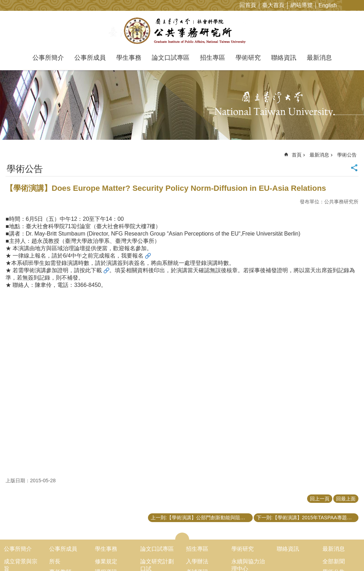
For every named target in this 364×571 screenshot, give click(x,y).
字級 (348, 5)
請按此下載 (88, 270)
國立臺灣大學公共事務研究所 (182, 30)
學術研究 (248, 57)
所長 (54, 561)
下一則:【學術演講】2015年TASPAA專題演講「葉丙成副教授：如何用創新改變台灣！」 (307, 517)
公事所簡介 (48, 57)
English (328, 5)
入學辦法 (197, 561)
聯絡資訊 (283, 57)
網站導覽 (301, 5)
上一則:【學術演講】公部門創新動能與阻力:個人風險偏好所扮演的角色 (202, 517)
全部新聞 (333, 561)
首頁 (297, 155)
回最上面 (346, 498)
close (182, 536)
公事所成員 (90, 57)
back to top (347, 554)
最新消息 (319, 57)
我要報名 (132, 256)
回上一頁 (319, 498)
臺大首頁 (273, 5)
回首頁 (247, 5)
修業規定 (106, 561)
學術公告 (347, 155)
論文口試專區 (171, 57)
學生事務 (128, 57)
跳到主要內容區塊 (3, 3)
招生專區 (212, 57)
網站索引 (359, 5)
